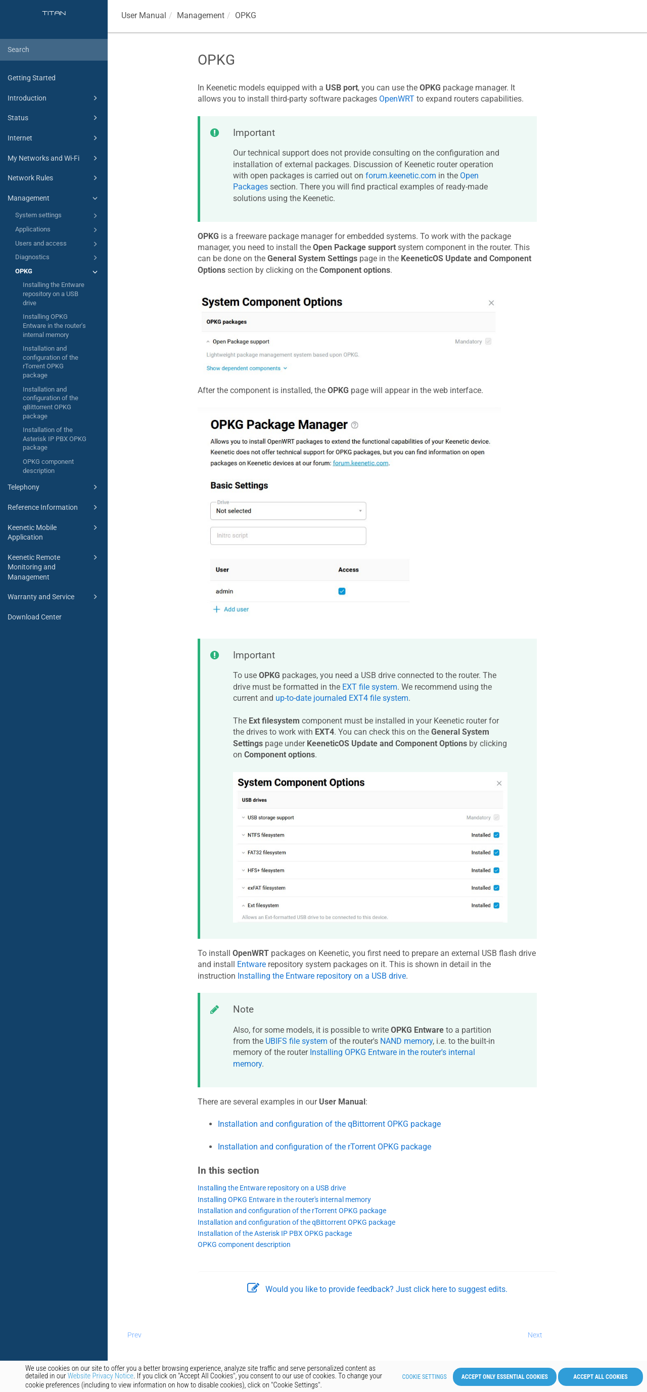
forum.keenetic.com (400, 175)
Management (54, 198)
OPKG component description (48, 466)
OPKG (58, 271)
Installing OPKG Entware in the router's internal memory (54, 325)
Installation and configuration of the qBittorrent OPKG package (50, 403)
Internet (54, 137)
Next (535, 1335)
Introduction (54, 98)
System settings (58, 215)
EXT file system (369, 687)
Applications (58, 229)
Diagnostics (58, 257)
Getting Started (32, 78)
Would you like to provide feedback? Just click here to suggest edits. (377, 1289)
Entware (251, 964)
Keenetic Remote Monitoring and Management (54, 566)
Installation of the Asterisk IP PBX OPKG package (54, 438)
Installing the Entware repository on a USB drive (53, 293)
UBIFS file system (296, 1041)
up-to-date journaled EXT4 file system (341, 698)
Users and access (58, 244)
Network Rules (54, 177)
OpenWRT (396, 99)
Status (54, 117)
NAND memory (406, 1041)
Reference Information (54, 507)
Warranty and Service (54, 596)
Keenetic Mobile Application (54, 532)
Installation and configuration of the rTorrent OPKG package (50, 362)
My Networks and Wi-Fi (54, 158)
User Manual (143, 15)
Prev (134, 1335)
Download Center (35, 617)
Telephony (54, 487)
